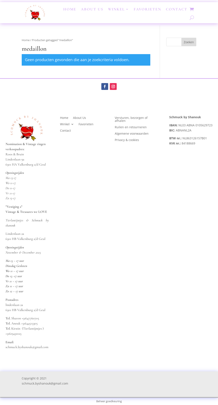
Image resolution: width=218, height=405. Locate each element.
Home (69, 9)
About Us (92, 9)
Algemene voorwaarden (132, 133)
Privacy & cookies (127, 140)
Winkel (116, 9)
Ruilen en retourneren (131, 127)
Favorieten (147, 9)
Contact (176, 9)
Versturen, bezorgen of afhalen (131, 119)
